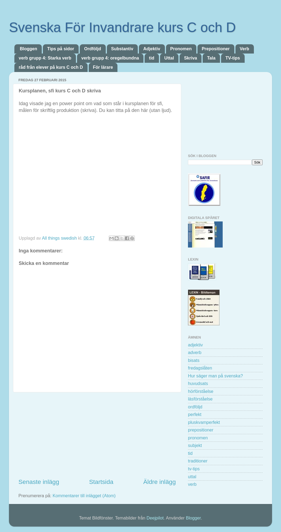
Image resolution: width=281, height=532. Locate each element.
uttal (192, 476)
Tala (211, 58)
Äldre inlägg (159, 481)
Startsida (101, 481)
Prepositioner (216, 48)
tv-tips (194, 468)
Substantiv (122, 48)
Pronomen (181, 48)
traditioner (197, 460)
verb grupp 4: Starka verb (45, 58)
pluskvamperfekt (204, 422)
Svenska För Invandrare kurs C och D (122, 27)
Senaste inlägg (38, 481)
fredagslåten (200, 367)
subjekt (195, 445)
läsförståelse (200, 398)
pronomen (198, 437)
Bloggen (28, 48)
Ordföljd (92, 48)
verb (192, 484)
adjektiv (195, 344)
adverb (195, 352)
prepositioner (200, 429)
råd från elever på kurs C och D (51, 67)
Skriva (190, 58)
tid (151, 58)
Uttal (169, 58)
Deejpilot (155, 517)
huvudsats (198, 383)
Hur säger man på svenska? (215, 375)
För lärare (103, 67)
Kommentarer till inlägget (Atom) (84, 495)
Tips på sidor (60, 48)
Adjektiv (151, 48)
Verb (244, 48)
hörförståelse (200, 391)
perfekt (195, 414)
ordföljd (195, 406)
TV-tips (232, 58)
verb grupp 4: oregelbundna (110, 58)
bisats (193, 360)
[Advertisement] (97, 435)
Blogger (193, 517)
